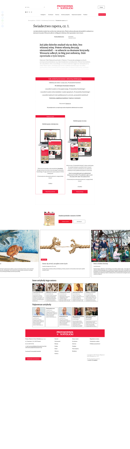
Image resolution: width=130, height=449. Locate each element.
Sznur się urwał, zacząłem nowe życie (54, 263)
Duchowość (57, 341)
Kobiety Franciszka (90, 292)
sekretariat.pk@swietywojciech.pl (33, 347)
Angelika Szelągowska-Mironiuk (49, 266)
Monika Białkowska (59, 36)
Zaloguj (101, 7)
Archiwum (79, 221)
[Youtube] (25, 12)
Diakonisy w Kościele (51, 292)
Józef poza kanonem (78, 292)
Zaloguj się (68, 103)
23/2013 (78, 216)
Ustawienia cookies (94, 341)
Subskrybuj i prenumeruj (33, 358)
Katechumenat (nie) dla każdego (91, 317)
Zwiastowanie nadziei (64, 292)
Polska (56, 346)
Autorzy (57, 14)
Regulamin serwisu (94, 338)
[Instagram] (31, 12)
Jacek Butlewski (97, 266)
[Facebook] (27, 12)
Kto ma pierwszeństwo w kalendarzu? (78, 317)
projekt (92, 360)
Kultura (56, 353)
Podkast (85, 14)
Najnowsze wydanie (76, 14)
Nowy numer (75, 338)
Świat (56, 348)
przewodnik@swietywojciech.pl (37, 346)
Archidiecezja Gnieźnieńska (48, 20)
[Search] (25, 7)
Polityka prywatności (95, 343)
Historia (56, 351)
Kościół (56, 338)
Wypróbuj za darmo (50, 191)
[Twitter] (29, 12)
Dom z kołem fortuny (101, 263)
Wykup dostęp (79, 191)
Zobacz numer (65, 221)
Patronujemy (75, 348)
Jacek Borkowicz (36, 318)
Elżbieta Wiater (88, 319)
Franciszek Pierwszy (38, 292)
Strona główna (31, 20)
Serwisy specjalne (65, 14)
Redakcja (74, 351)
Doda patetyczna (37, 316)
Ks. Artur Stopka (76, 319)
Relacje (56, 343)
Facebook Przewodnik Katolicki (33, 351)
